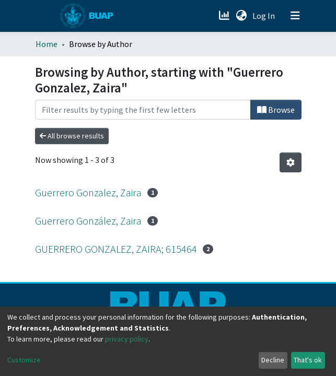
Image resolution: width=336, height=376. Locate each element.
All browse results (72, 135)
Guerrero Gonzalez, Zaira (88, 192)
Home (46, 44)
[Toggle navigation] (295, 16)
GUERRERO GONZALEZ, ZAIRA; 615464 (116, 248)
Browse (276, 109)
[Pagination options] (291, 162)
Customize (24, 360)
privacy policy (126, 339)
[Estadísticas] (225, 15)
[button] (241, 15)
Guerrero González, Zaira (88, 220)
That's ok (308, 360)
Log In (264, 15)
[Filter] (143, 110)
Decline (272, 360)
